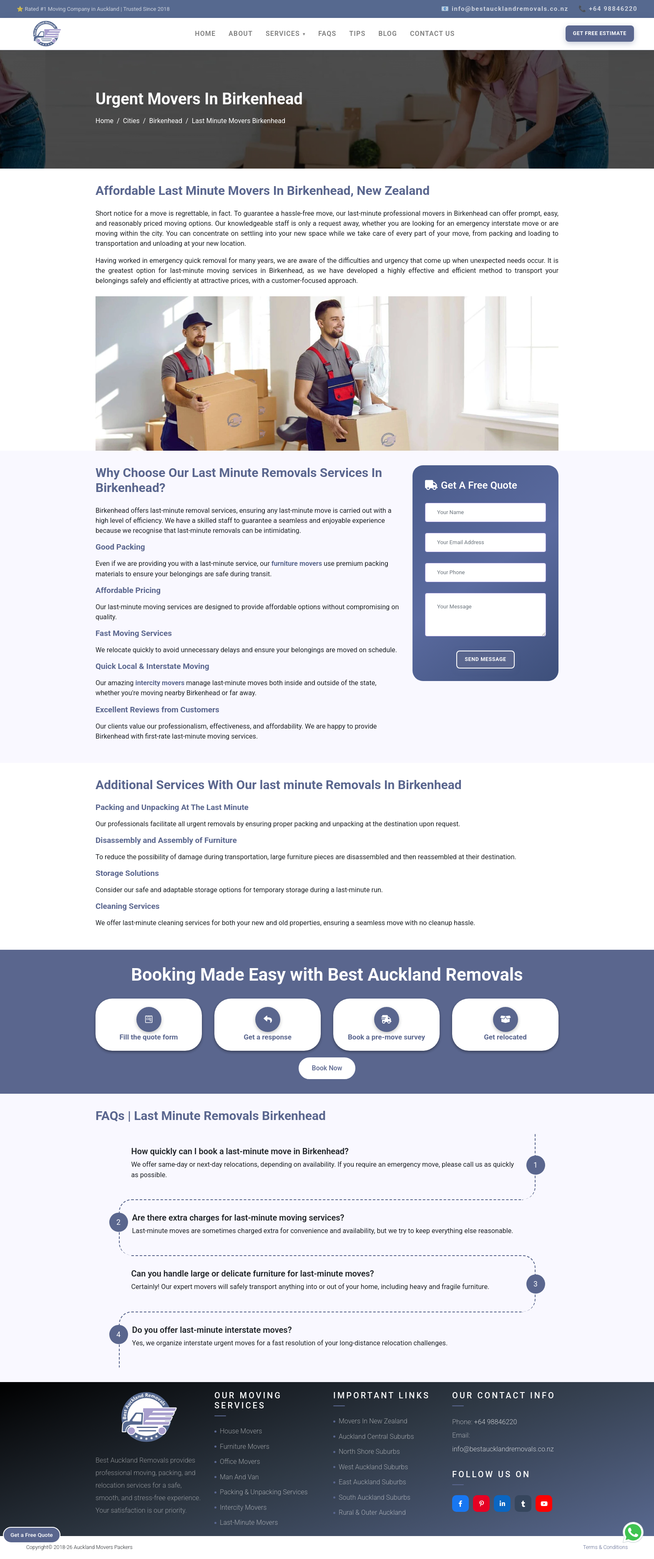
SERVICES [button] (284, 34)
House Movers (241, 1431)
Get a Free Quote (34, 1534)
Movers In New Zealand (373, 1421)
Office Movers (240, 1462)
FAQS (327, 34)
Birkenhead (165, 121)
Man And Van (239, 1477)
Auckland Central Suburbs (376, 1436)
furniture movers (298, 564)
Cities (131, 121)
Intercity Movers (243, 1507)
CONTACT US (432, 34)
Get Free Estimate (599, 33)
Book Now (327, 1068)
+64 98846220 (495, 1422)
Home (104, 121)
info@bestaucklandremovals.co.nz (503, 1449)
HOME (205, 34)
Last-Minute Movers (249, 1522)
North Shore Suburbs (369, 1452)
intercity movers (160, 683)
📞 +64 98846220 (608, 9)
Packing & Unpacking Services (264, 1492)
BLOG (387, 34)
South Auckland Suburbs (374, 1497)
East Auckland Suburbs (372, 1482)
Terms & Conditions (605, 1547)
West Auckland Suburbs (373, 1467)
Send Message (485, 659)
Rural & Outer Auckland (372, 1512)
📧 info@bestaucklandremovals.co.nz (504, 9)
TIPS (357, 34)
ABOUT (241, 34)
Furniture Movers (244, 1447)
